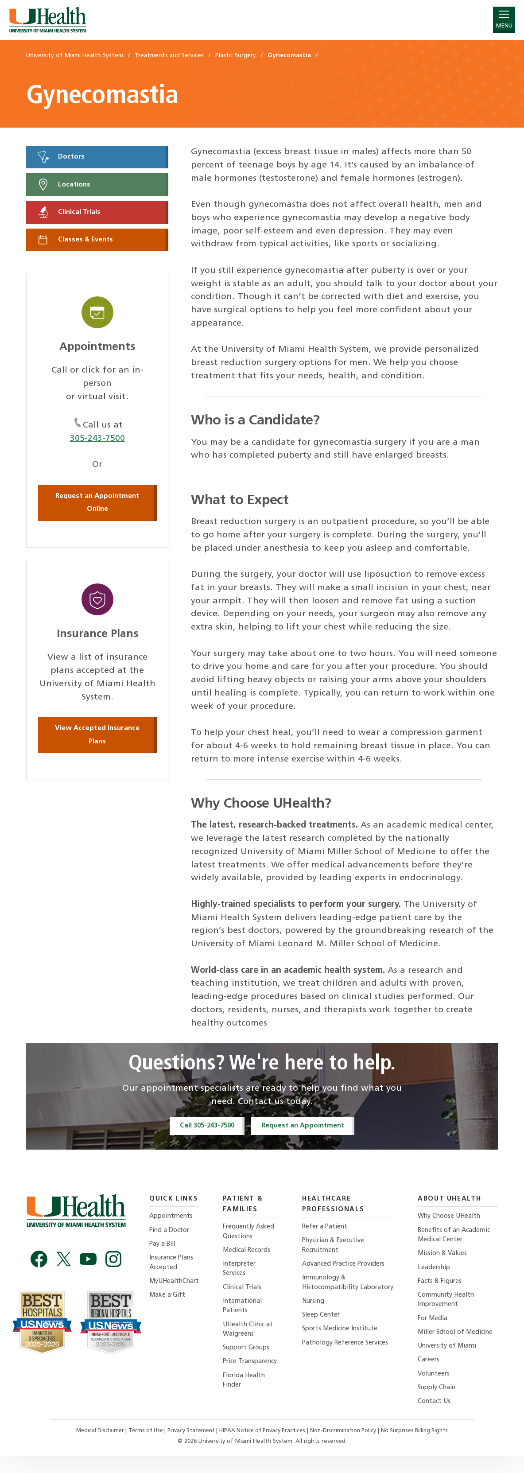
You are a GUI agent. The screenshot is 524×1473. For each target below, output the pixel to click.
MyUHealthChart (175, 1284)
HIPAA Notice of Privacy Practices (263, 1448)
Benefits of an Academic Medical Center (457, 1236)
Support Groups (251, 1353)
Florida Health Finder (248, 1396)
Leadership (436, 1270)
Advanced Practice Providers (349, 1266)
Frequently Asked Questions (253, 1232)
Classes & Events (76, 242)
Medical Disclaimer (94, 1448)
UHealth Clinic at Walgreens (253, 1333)
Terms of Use (142, 1448)
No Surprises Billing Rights (421, 1448)
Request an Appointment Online (97, 506)
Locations (64, 185)
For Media (435, 1323)
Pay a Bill (163, 1246)
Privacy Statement (190, 1448)
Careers (430, 1375)
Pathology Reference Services (337, 1362)
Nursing (317, 1314)
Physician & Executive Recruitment (338, 1247)
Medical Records (251, 1252)
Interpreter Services (243, 1271)
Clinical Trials (69, 214)
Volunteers (436, 1390)
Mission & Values (445, 1255)
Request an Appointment (306, 1126)
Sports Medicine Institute (345, 1343)
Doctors (61, 157)
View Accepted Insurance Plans (97, 738)
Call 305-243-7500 (205, 1126)
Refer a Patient (329, 1227)
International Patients (247, 1310)
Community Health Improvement (448, 1303)
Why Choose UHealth (452, 1217)
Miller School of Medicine (444, 1342)
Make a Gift (167, 1298)
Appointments (172, 1217)
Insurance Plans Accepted (173, 1265)
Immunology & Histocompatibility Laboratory (335, 1290)
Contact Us (436, 1418)
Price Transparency (246, 1372)
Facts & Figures (442, 1284)
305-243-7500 (97, 441)
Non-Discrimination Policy (347, 1448)
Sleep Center (325, 1328)
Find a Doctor (170, 1231)
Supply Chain (440, 1404)
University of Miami (450, 1361)
